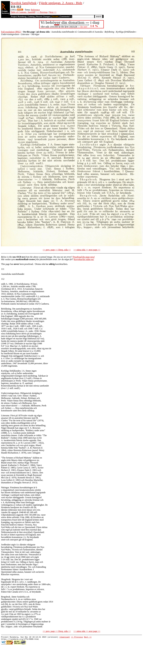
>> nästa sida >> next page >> (86, 250)
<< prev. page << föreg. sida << (57, 250)
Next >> (52, 12)
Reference (35, 10)
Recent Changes (43, 16)
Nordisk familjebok (23, 3)
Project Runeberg (18, 16)
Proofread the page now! (84, 257)
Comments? (65, 16)
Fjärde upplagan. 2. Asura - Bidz (60, 3)
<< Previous (42, 12)
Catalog (31, 16)
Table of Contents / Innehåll (23, 12)
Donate (55, 16)
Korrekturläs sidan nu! (84, 259)
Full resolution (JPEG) (11, 32)
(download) (64, 637)
